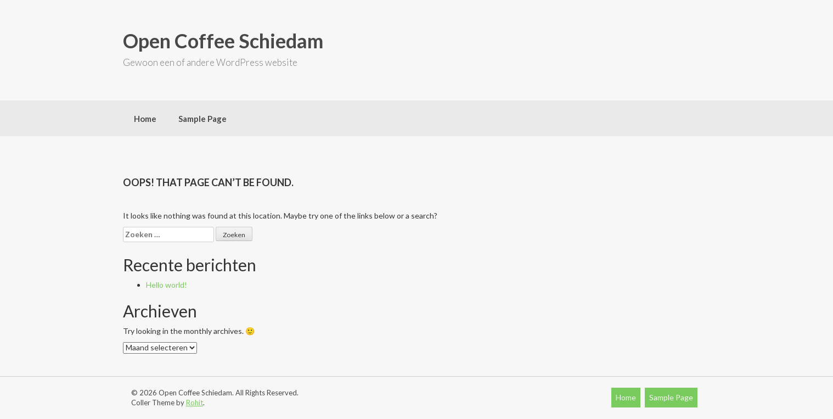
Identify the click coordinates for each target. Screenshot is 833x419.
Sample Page (202, 119)
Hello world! (166, 284)
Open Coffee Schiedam (223, 41)
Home (145, 119)
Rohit (194, 402)
